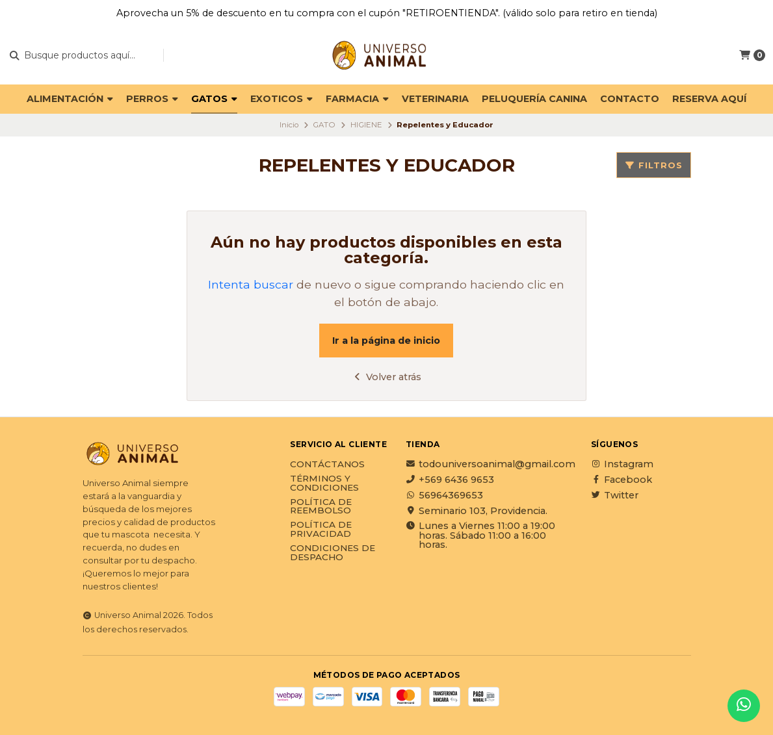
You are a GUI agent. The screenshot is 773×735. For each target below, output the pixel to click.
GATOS (214, 99)
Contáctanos (327, 464)
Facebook (621, 479)
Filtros (654, 165)
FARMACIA (357, 99)
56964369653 (444, 495)
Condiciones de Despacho (332, 552)
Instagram (622, 464)
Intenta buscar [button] (250, 284)
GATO (324, 124)
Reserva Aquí (709, 99)
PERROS (152, 99)
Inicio (289, 124)
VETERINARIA (435, 99)
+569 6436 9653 (450, 479)
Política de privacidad (321, 529)
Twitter (614, 495)
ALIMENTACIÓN (70, 99)
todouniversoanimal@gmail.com (490, 464)
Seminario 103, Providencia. (476, 510)
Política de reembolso (321, 506)
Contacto (629, 99)
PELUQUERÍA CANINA (534, 99)
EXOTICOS (281, 99)
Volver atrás (386, 377)
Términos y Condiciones (324, 483)
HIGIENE (366, 124)
